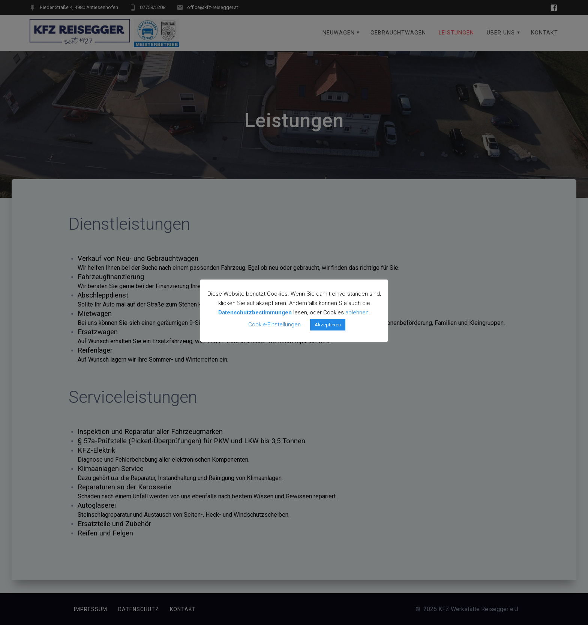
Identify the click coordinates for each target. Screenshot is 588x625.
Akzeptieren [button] (328, 324)
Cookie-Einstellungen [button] (274, 324)
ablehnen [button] (357, 312)
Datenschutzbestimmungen (255, 312)
